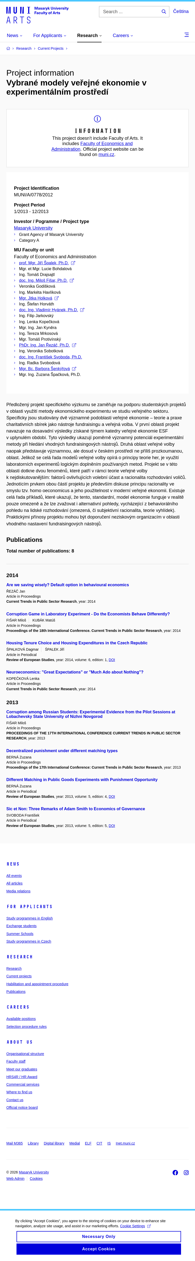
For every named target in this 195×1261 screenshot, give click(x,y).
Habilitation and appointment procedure (37, 984)
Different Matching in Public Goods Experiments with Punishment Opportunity (82, 780)
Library (33, 1143)
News (13, 864)
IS (109, 1143)
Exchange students (21, 926)
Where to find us (19, 1092)
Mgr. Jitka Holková (39, 298)
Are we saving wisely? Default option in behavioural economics (67, 585)
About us (19, 1042)
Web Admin (15, 1179)
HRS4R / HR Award (21, 1077)
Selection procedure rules (26, 1027)
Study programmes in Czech (28, 941)
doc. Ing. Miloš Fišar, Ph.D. (46, 280)
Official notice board (22, 1107)
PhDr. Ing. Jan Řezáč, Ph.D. (47, 345)
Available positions (21, 1019)
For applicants (29, 906)
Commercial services (22, 1084)
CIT (99, 1143)
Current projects (19, 976)
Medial (74, 1143)
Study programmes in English (29, 918)
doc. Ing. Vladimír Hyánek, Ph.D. (51, 310)
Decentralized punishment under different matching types (62, 751)
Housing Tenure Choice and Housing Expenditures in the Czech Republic (77, 643)
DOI (112, 660)
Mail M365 (14, 1143)
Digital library (54, 1143)
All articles (14, 883)
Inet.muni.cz (125, 1143)
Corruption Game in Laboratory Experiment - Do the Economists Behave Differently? (88, 614)
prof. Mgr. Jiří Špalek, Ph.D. (47, 263)
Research (19, 957)
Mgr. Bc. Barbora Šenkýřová (47, 369)
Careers (17, 1007)
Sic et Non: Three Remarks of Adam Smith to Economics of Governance (75, 809)
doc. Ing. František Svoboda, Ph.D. (50, 357)
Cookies (36, 1179)
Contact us (14, 1100)
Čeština (181, 11)
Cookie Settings (135, 1231)
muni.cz (106, 154)
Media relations (18, 891)
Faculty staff (15, 1061)
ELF (88, 1143)
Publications (16, 992)
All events (14, 876)
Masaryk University (33, 228)
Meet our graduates (21, 1069)
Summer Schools (20, 934)
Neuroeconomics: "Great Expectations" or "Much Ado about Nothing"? (74, 672)
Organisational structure (25, 1054)
